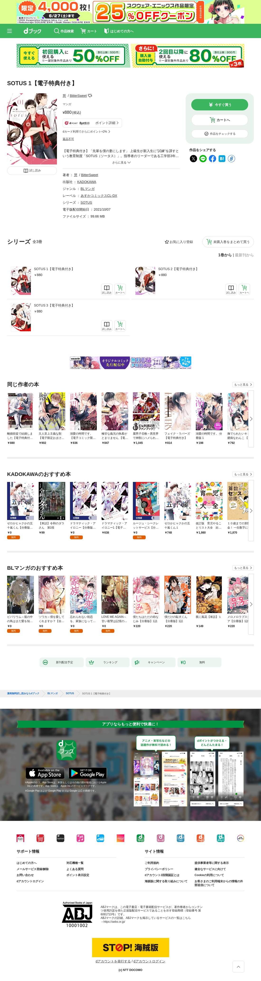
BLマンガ (88, 189)
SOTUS (86, 202)
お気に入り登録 (181, 242)
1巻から (225, 255)
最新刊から (244, 255)
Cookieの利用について (209, 875)
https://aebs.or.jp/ (114, 921)
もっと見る (241, 384)
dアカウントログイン (30, 881)
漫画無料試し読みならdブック (23, 693)
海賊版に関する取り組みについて (166, 881)
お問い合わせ (25, 875)
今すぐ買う (223, 105)
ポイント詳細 (105, 123)
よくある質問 (75, 869)
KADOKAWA (86, 182)
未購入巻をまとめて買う (231, 242)
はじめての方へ (27, 863)
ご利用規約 (152, 863)
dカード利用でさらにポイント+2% (85, 131)
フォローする (90, 95)
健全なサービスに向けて (210, 869)
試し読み (35, 170)
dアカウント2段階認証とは (162, 875)
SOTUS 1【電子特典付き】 (54, 269)
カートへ (223, 120)
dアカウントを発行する (113, 961)
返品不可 (68, 139)
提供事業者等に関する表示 (212, 863)
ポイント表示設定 (77, 875)
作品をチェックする (223, 133)
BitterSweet (78, 96)
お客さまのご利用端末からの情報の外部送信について (219, 883)
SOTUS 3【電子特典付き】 (54, 305)
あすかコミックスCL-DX (99, 196)
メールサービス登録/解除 (33, 869)
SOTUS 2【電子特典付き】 (178, 269)
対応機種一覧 (75, 863)
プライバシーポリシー (159, 869)
